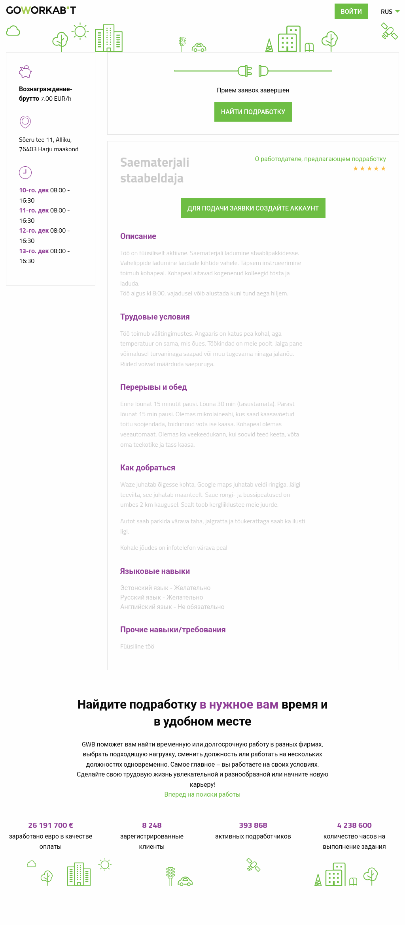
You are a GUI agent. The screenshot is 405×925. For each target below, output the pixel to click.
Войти (351, 11)
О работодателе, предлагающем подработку (320, 159)
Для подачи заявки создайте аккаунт (253, 208)
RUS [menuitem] (386, 11)
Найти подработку (253, 112)
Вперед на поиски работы (203, 794)
